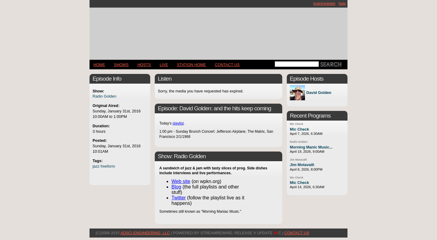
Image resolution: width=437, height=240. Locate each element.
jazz (96, 166)
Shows (121, 64)
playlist (178, 123)
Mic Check (296, 123)
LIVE (164, 64)
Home (99, 64)
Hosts (144, 64)
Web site (180, 181)
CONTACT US (227, 64)
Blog (176, 186)
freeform (107, 166)
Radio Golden (104, 96)
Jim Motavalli (298, 159)
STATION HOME (191, 64)
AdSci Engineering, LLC (145, 233)
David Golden (318, 93)
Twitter (178, 197)
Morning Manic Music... (311, 147)
